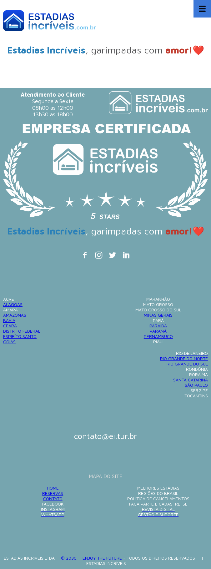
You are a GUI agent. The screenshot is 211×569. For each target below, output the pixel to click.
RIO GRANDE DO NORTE (184, 358)
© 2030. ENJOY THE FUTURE (91, 558)
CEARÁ (10, 325)
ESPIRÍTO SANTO (20, 336)
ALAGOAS (13, 304)
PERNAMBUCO (158, 336)
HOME (53, 488)
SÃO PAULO (196, 385)
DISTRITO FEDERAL (21, 331)
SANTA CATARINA (190, 379)
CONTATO (53, 498)
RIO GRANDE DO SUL (187, 363)
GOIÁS (9, 341)
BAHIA (9, 320)
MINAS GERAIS (158, 315)
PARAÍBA (158, 325)
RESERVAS (52, 493)
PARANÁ (158, 331)
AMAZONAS (14, 315)
